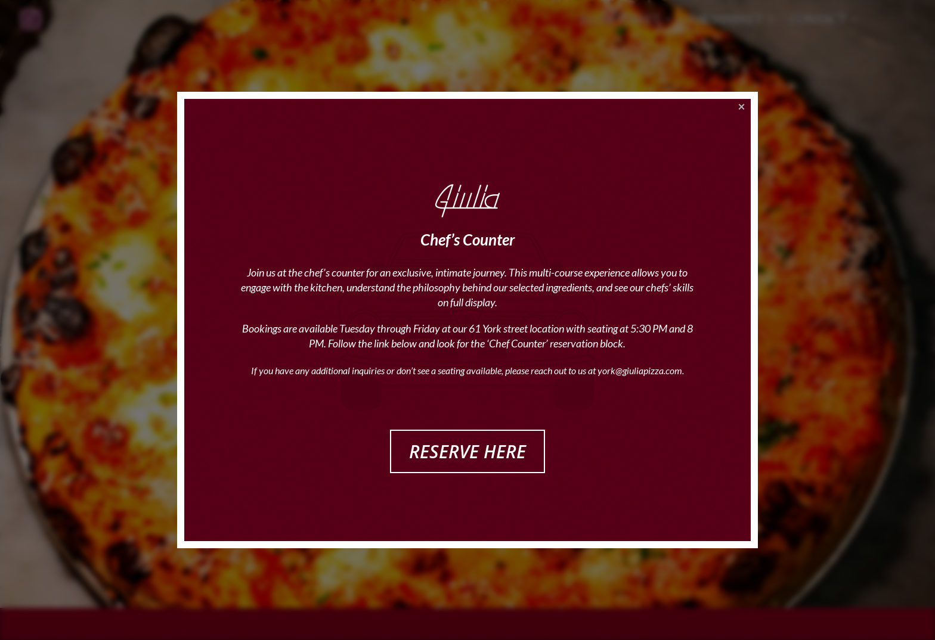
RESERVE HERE (467, 451)
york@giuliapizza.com (639, 370)
